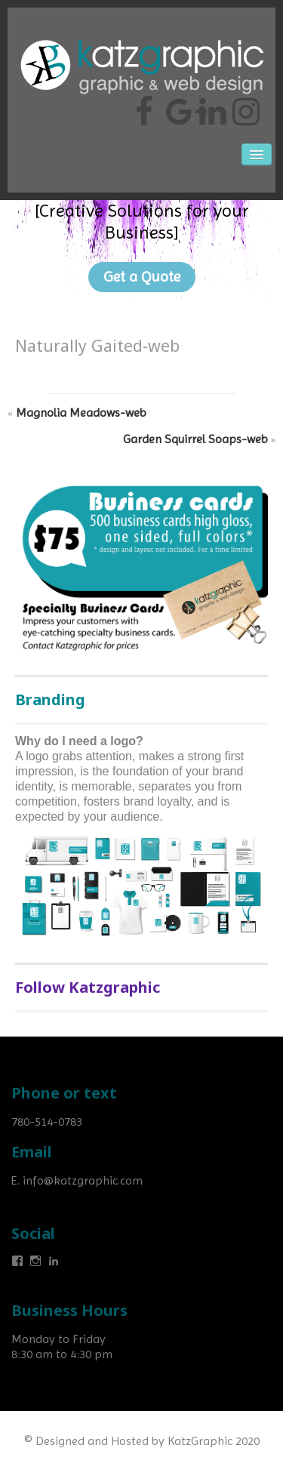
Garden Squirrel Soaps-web (195, 439)
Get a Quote (141, 276)
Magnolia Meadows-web (81, 412)
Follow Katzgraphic (87, 987)
